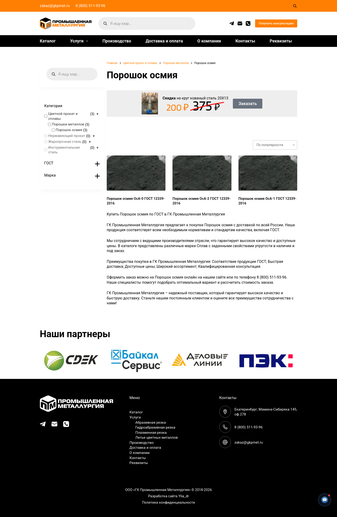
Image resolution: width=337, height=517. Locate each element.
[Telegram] (231, 23)
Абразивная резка (151, 422)
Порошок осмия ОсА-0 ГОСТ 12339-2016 (134, 201)
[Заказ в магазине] (275, 145)
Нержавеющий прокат (66, 136)
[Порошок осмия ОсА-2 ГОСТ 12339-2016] (201, 173)
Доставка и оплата (164, 40)
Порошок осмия (69, 130)
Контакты (245, 40)
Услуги (80, 41)
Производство (117, 40)
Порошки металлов (68, 124)
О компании (209, 40)
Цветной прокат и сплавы (63, 116)
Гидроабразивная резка (156, 427)
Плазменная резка (151, 432)
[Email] (240, 23)
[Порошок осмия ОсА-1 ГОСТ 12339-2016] (267, 173)
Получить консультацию (276, 23)
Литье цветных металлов (157, 437)
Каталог (48, 40)
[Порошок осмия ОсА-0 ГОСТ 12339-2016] (136, 173)
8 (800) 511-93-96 (90, 6)
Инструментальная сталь (64, 149)
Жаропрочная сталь (64, 142)
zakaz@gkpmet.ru (55, 6)
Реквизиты (281, 40)
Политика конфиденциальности (168, 502)
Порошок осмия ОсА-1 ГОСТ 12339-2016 (265, 201)
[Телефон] (248, 23)
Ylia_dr (183, 496)
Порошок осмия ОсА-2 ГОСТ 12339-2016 (199, 201)
